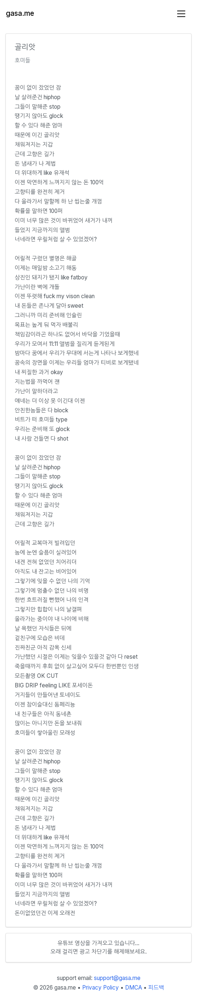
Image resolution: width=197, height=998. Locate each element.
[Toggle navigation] (181, 14)
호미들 (22, 60)
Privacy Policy (100, 987)
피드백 (156, 987)
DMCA (133, 987)
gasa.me (20, 13)
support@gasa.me (117, 978)
